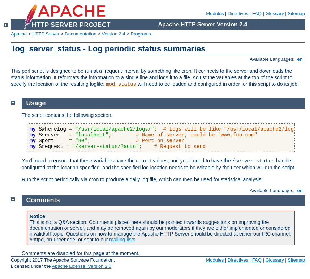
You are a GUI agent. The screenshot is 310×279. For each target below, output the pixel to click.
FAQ (257, 13)
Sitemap (296, 13)
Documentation (80, 34)
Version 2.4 (113, 34)
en (300, 59)
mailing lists (122, 239)
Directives (238, 13)
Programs (141, 34)
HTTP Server (46, 34)
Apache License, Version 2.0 (81, 266)
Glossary (274, 13)
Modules (215, 13)
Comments (43, 200)
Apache (19, 34)
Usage (36, 103)
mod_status (121, 84)
